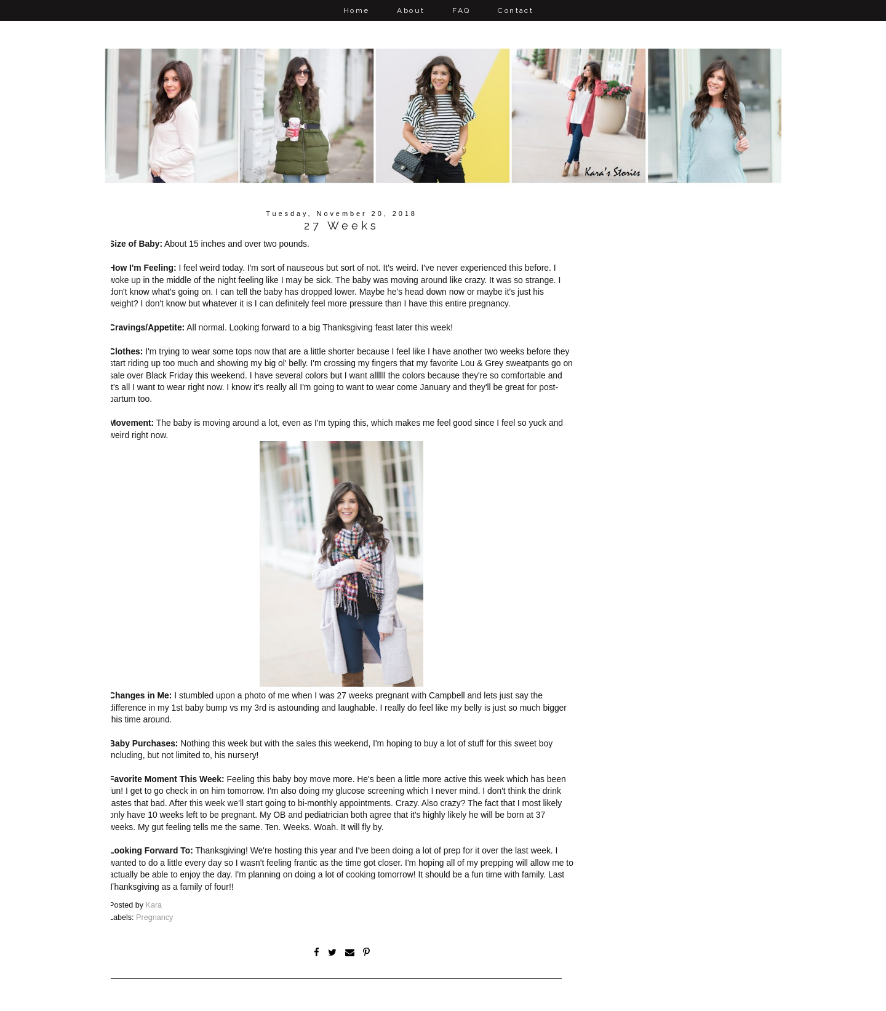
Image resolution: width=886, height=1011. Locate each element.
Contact (515, 10)
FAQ (461, 10)
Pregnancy (154, 918)
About (411, 10)
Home (356, 10)
